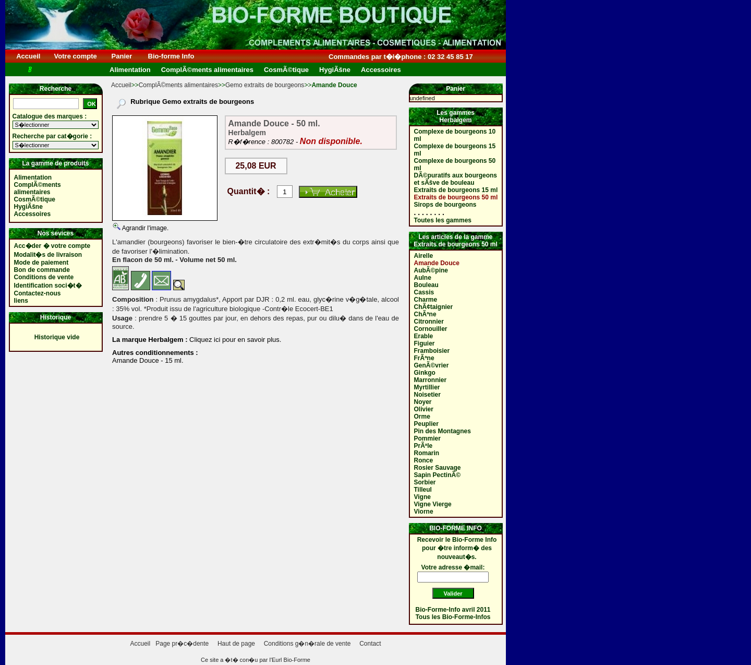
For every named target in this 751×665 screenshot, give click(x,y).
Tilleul (423, 489)
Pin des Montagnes (442, 431)
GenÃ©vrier (431, 365)
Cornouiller (430, 328)
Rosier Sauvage (437, 467)
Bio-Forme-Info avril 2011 (453, 609)
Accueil (28, 56)
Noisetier (427, 394)
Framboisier (432, 350)
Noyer (423, 402)
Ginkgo (424, 372)
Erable (423, 336)
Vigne (422, 497)
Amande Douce (436, 263)
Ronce (423, 460)
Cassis (424, 292)
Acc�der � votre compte (52, 246)
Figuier (424, 343)
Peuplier (426, 424)
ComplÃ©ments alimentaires (178, 85)
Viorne (423, 511)
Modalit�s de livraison (48, 254)
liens (21, 300)
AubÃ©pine (431, 270)
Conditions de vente (44, 277)
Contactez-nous (37, 293)
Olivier (423, 409)
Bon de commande (42, 270)
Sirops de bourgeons (445, 204)
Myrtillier (427, 387)
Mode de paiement (41, 262)
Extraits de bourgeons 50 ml (456, 197)
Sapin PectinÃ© (437, 475)
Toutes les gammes (442, 220)
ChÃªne (425, 314)
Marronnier (430, 380)
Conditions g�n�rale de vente (307, 643)
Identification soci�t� (48, 285)
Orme (422, 416)
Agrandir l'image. (144, 228)
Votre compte (75, 56)
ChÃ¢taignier (433, 307)
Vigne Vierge (433, 504)
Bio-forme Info (171, 56)
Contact (370, 643)
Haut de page (236, 643)
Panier (122, 56)
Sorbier (425, 482)
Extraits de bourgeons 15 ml (456, 190)
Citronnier (429, 321)
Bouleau (426, 285)
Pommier (427, 438)
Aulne (422, 277)
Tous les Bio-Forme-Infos (453, 617)
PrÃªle (423, 445)
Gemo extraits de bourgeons (264, 85)
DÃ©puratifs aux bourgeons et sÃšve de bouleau (456, 179)
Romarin (427, 453)
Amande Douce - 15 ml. (148, 360)
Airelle (423, 255)
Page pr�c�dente (182, 643)
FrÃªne (424, 358)
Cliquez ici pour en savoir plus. (235, 339)
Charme (426, 299)
